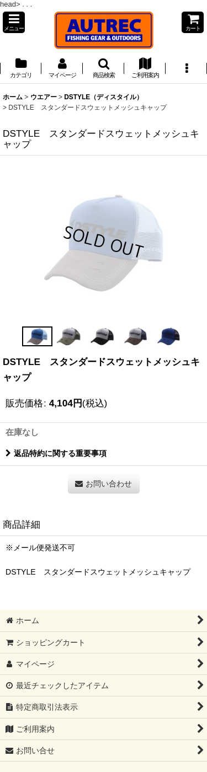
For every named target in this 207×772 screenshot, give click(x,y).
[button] (14, 22)
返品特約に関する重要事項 (56, 453)
